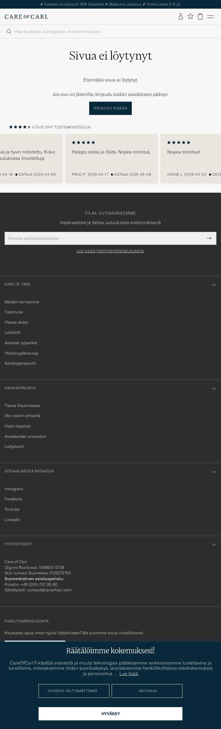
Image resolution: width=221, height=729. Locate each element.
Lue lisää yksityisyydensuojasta (110, 251)
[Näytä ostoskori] (200, 16)
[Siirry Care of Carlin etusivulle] (26, 16)
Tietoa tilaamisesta (22, 405)
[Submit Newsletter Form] (209, 238)
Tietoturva (14, 312)
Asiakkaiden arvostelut (25, 436)
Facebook (13, 498)
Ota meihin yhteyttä (22, 415)
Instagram (14, 488)
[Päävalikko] (210, 16)
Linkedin (12, 519)
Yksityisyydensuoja (21, 353)
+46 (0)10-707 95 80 (39, 584)
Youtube (12, 509)
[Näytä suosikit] (190, 16)
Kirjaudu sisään (110, 108)
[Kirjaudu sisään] (181, 16)
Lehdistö (12, 332)
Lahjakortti (14, 446)
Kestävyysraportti (20, 363)
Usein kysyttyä (18, 426)
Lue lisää (128, 673)
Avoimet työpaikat (21, 342)
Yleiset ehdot (16, 322)
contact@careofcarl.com (49, 589)
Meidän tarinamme (22, 301)
